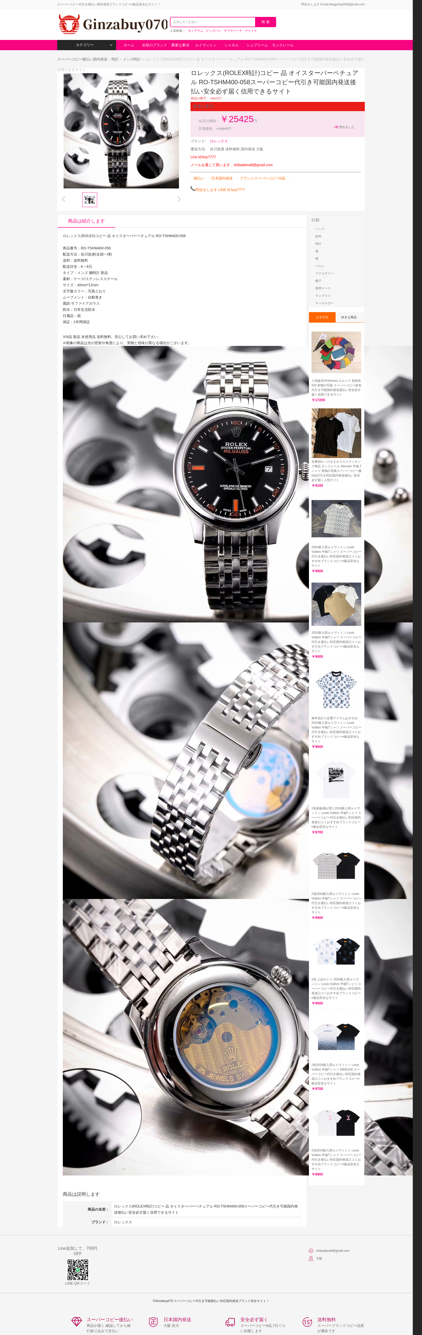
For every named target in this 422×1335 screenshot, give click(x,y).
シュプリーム (257, 45)
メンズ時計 (132, 59)
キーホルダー (324, 303)
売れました (344, 127)
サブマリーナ (233, 31)
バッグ (320, 229)
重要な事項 (180, 45)
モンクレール (283, 45)
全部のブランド (154, 45)
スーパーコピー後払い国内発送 (82, 59)
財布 (318, 236)
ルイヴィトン (206, 45)
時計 (115, 59)
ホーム (129, 45)
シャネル (231, 45)
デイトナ (251, 31)
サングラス (323, 296)
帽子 (318, 281)
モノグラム (195, 31)
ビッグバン (213, 31)
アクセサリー (324, 273)
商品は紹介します (86, 221)
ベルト (320, 266)
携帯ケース (323, 288)
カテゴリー (94, 45)
